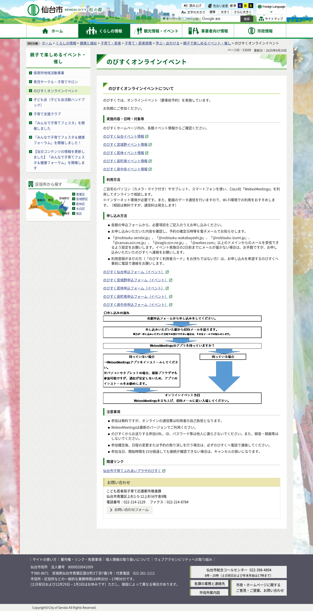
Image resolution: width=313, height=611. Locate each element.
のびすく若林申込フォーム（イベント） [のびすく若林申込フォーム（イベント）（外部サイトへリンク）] (134, 288)
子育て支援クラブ (47, 113)
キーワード (172, 18)
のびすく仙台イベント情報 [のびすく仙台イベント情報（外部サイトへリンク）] (123, 136)
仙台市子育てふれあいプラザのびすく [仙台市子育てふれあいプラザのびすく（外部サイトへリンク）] (132, 470)
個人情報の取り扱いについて (128, 559)
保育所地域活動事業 (49, 72)
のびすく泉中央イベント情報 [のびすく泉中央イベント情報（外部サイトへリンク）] (125, 168)
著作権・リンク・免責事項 (81, 559)
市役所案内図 (209, 592)
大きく (225, 12)
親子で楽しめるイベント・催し (207, 43)
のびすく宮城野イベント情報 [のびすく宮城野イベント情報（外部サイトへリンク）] (125, 144)
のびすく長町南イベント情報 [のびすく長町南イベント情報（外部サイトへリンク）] (125, 160)
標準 (233, 5)
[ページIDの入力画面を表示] (184, 18)
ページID (191, 18)
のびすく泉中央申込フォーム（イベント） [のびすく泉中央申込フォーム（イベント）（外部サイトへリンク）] (135, 304)
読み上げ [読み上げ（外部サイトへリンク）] (195, 5)
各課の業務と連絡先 (209, 583)
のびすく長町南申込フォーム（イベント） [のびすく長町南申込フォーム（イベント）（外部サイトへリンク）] (135, 296)
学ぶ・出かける (168, 43)
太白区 (80, 208)
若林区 (80, 204)
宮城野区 (82, 199)
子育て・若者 (111, 43)
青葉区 (80, 194)
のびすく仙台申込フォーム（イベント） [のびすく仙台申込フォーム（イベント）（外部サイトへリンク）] (134, 271)
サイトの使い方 (45, 559)
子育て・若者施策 (138, 43)
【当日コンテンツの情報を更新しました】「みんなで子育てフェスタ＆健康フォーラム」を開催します (59, 159)
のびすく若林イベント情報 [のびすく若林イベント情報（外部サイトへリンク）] (123, 152)
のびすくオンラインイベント (56, 90)
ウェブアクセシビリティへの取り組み (183, 559)
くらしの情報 (66, 43)
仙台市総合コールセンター (226, 569)
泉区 (79, 213)
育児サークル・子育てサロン (56, 81)
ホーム (47, 43)
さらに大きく (243, 12)
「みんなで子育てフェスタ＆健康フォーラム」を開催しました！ (59, 139)
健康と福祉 (88, 43)
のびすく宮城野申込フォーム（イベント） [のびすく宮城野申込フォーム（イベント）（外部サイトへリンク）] (135, 279)
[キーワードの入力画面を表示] (164, 18)
